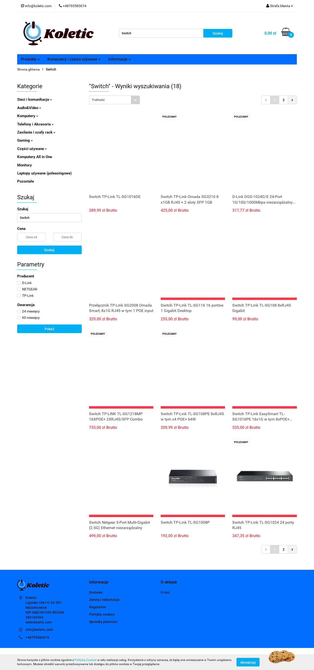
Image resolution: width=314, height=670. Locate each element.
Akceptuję (248, 662)
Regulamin (97, 607)
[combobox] (114, 100)
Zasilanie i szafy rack (36, 132)
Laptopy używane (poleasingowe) (44, 173)
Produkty (30, 59)
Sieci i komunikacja (34, 99)
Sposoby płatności (103, 622)
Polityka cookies (102, 614)
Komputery (27, 116)
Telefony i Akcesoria (35, 124)
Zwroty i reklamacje (104, 600)
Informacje (119, 59)
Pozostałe (25, 181)
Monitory (24, 165)
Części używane (32, 149)
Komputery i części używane (74, 59)
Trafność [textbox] (98, 100)
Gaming (25, 140)
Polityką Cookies (86, 660)
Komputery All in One (34, 157)
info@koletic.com (39, 630)
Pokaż (49, 329)
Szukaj (49, 250)
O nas (165, 592)
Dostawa (96, 592)
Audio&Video (29, 108)
